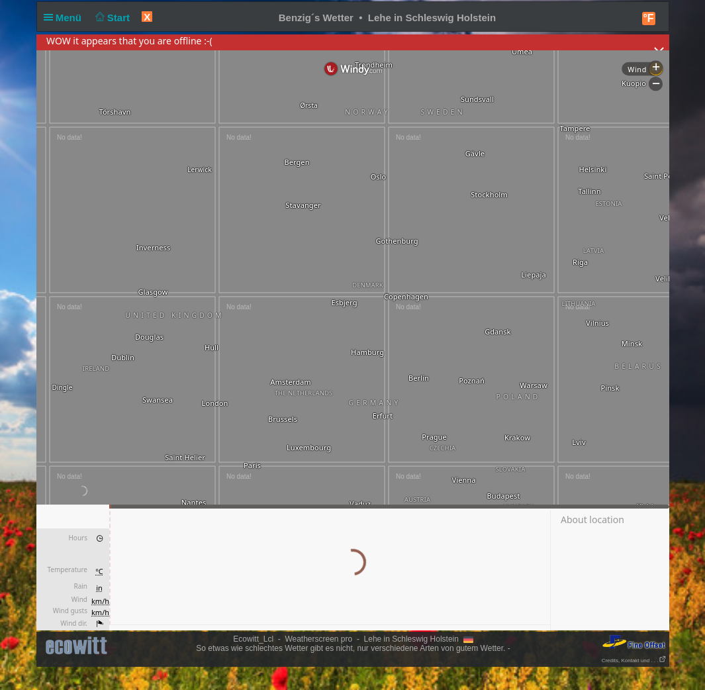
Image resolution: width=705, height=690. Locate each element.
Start (111, 17)
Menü (65, 17)
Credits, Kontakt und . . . (634, 661)
